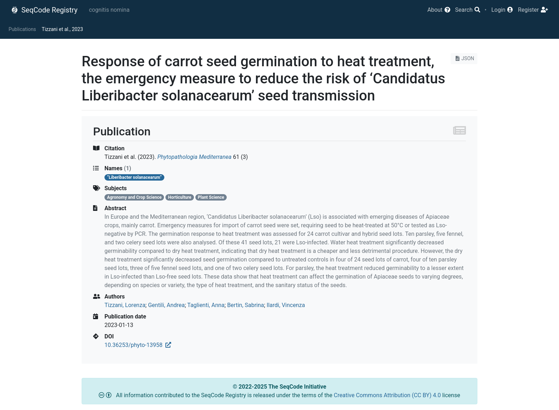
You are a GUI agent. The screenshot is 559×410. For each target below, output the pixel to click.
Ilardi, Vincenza (286, 305)
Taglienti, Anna (206, 305)
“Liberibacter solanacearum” (134, 177)
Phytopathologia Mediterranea (194, 157)
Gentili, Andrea (166, 305)
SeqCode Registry (44, 10)
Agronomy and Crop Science (134, 197)
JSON (464, 58)
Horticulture (179, 197)
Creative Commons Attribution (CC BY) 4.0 (388, 395)
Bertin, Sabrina (245, 305)
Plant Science (211, 197)
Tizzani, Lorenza (124, 305)
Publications (22, 29)
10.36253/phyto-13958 (137, 345)
